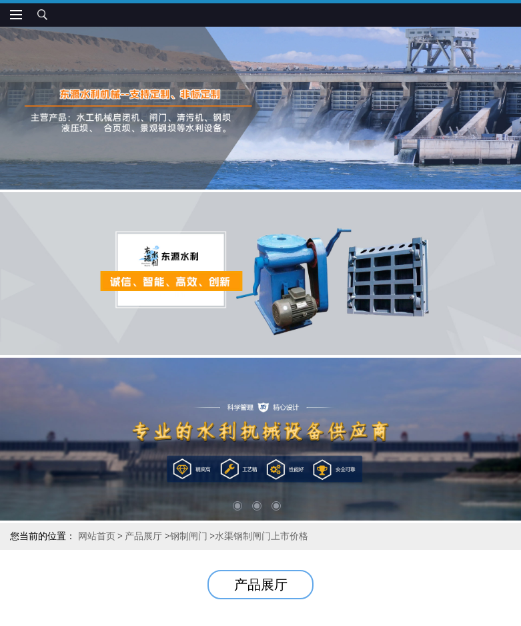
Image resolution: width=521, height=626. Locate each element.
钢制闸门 (188, 536)
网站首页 (96, 536)
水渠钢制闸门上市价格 (261, 536)
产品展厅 (143, 536)
